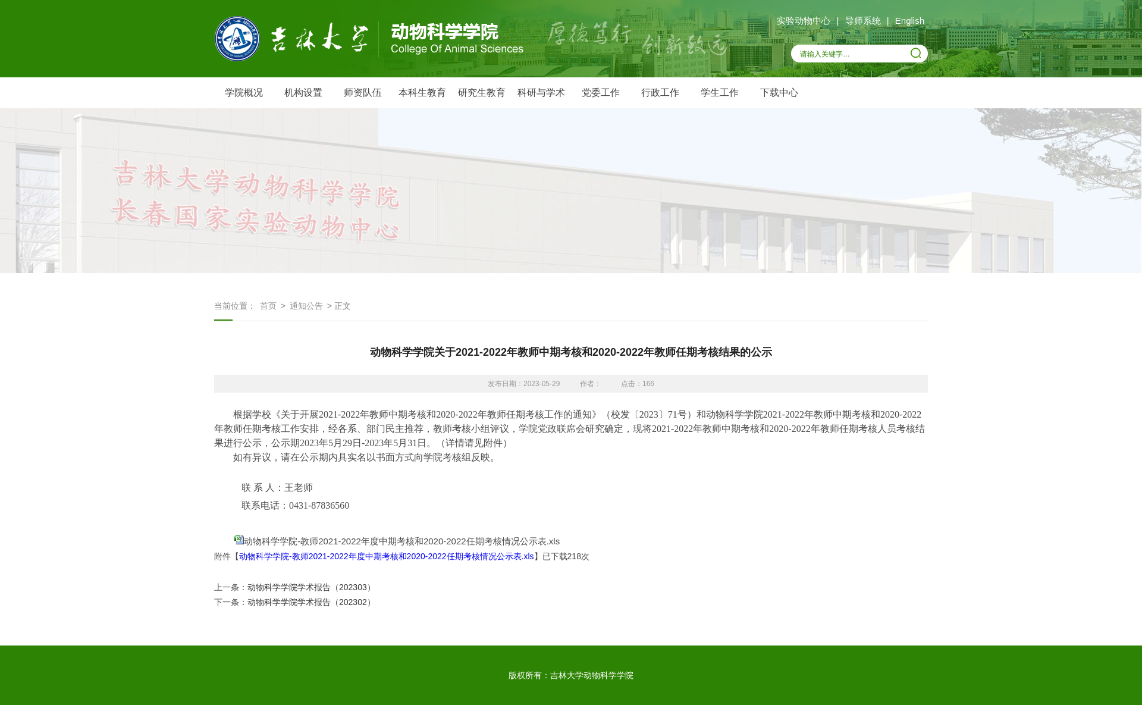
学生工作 (720, 92)
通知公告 (306, 306)
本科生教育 (422, 92)
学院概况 (244, 92)
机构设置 (303, 92)
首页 (268, 306)
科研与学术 (541, 92)
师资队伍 (363, 92)
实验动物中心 (803, 20)
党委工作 (601, 92)
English (909, 20)
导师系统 (863, 20)
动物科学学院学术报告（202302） (311, 602)
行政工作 (660, 92)
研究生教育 (482, 92)
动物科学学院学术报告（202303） (311, 587)
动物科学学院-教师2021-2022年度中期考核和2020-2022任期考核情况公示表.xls (402, 541)
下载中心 (779, 92)
